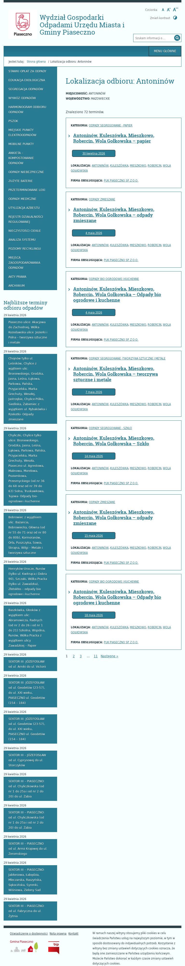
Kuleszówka (119, 165)
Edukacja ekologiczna (26, 80)
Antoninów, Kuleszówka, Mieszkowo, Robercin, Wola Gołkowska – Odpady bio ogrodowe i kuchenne (117, 294)
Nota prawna (58, 933)
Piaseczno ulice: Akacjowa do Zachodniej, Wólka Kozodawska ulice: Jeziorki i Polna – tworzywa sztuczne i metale (27, 332)
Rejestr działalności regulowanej (25, 219)
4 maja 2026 (94, 233)
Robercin (154, 165)
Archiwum (16, 285)
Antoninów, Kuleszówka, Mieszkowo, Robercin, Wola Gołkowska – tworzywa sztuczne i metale (115, 374)
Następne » (109, 656)
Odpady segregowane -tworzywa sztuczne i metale (127, 358)
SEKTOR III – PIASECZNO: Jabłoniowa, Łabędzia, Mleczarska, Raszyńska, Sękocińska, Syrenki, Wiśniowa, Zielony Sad (26, 879)
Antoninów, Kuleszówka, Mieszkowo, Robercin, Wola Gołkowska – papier (113, 138)
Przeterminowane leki (26, 190)
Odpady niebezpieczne (26, 172)
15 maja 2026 (94, 535)
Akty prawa (17, 276)
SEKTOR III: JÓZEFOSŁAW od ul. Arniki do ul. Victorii (27, 664)
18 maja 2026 (94, 615)
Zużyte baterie (20, 181)
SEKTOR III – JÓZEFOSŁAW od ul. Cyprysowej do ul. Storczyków (27, 760)
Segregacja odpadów (25, 89)
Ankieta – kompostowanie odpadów (21, 158)
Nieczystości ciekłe (24, 230)
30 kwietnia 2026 (93, 153)
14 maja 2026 (94, 456)
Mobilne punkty (21, 144)
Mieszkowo (138, 165)
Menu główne (165, 51)
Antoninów (100, 165)
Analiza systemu (22, 239)
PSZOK (13, 121)
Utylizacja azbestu (24, 207)
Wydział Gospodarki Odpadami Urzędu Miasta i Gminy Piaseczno (82, 25)
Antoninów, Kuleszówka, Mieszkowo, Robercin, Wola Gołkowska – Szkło (113, 441)
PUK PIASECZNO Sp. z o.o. (121, 180)
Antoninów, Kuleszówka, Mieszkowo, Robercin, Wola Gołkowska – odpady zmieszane (113, 215)
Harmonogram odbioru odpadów (27, 109)
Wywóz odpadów (22, 98)
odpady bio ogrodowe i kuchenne (114, 279)
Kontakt (73, 933)
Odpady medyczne (22, 199)
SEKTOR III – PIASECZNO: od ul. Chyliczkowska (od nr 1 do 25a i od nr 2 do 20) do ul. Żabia (26, 788)
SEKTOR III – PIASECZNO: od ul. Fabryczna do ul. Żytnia (26, 911)
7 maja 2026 (94, 392)
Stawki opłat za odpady (27, 71)
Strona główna (36, 61)
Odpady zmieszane (102, 199)
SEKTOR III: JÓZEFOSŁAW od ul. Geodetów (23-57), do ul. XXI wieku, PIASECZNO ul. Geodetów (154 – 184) (26, 692)
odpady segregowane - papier (110, 125)
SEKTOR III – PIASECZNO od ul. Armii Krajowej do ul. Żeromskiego (27, 848)
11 (96, 656)
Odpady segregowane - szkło (110, 428)
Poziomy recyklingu (24, 248)
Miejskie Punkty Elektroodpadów (22, 132)
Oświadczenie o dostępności (29, 933)
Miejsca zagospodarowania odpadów (24, 262)
